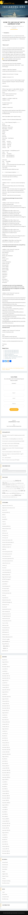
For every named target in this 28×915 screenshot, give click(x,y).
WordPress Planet (5, 883)
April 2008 (4, 814)
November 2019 (5, 666)
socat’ (17, 38)
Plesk (3, 595)
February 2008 (5, 818)
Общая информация (6, 636)
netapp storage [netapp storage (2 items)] (22, 488)
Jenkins (3, 565)
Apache (3, 368)
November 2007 (5, 825)
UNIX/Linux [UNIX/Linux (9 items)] (17, 495)
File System (4, 535)
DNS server (4, 533)
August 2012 (4, 712)
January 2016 (4, 687)
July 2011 (4, 731)
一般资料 (4, 648)
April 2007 (4, 841)
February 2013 (5, 701)
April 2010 (4, 761)
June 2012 (4, 717)
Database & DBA (5, 526)
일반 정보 (4, 650)
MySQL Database (5, 574)
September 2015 (5, 689)
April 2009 (4, 788)
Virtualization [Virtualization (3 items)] (4, 497)
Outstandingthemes (21, 912)
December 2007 (5, 823)
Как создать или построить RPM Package (10, 443)
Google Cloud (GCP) (6, 544)
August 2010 (4, 756)
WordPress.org (5, 899)
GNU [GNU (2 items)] (15, 483)
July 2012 (4, 715)
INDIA (3, 549)
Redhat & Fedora (5, 600)
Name (14, 392)
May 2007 (4, 839)
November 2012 (5, 708)
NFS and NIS (4, 581)
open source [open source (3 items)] (9, 490)
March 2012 (4, 719)
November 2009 (5, 772)
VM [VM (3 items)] (7, 497)
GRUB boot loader (5, 547)
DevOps (3, 530)
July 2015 (4, 694)
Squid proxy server (5, 613)
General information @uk (7, 542)
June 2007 (4, 837)
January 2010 (4, 768)
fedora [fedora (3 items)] (9, 483)
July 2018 (4, 671)
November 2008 (5, 798)
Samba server (5, 604)
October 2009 (5, 775)
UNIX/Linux (8, 369)
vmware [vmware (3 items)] (9, 497)
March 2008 (4, 816)
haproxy (13, 35)
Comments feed (5, 896)
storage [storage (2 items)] (6, 495)
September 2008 (5, 802)
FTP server (4, 537)
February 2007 (5, 846)
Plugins (3, 871)
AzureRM (4, 519)
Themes (4, 878)
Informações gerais (6, 553)
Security (3, 606)
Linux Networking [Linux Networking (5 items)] (14, 487)
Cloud (3, 524)
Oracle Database (5, 586)
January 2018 (4, 673)
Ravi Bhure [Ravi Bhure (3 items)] (7, 493)
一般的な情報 (5, 646)
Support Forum (5, 876)
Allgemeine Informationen (7, 507)
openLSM (4, 583)
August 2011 (4, 728)
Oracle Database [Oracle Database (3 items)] (15, 490)
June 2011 (4, 733)
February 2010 (5, 765)
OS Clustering (5, 588)
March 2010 (4, 763)
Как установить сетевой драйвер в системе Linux (12, 438)
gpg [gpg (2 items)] (16, 483)
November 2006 (5, 853)
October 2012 (5, 710)
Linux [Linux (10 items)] (8, 487)
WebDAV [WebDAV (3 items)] (12, 497)
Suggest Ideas (5, 873)
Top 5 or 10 (4, 623)
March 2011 (4, 740)
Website (14, 403)
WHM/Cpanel (5, 632)
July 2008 (4, 807)
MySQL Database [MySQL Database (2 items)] (12, 488)
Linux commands (9, 368)
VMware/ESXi (4, 630)
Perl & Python (5, 590)
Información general (6, 551)
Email (14, 398)
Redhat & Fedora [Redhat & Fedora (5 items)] (16, 493)
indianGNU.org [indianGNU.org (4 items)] (13, 485)
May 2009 (4, 786)
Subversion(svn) (5, 618)
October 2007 (5, 828)
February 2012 (5, 721)
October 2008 (5, 800)
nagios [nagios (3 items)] (15, 488)
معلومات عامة (7, 639)
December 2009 (5, 770)
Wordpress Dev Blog (6, 880)
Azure (3, 517)
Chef (3, 521)
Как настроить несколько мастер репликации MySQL (13, 441)
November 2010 (5, 749)
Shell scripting (5, 611)
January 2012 (4, 724)
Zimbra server (5, 634)
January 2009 (4, 793)
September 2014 (5, 696)
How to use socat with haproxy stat (12, 350)
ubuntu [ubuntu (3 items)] (13, 495)
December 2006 (5, 851)
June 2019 (4, 668)
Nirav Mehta (4, 869)
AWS (3, 514)
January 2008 (4, 821)
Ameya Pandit (5, 862)
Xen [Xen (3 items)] (14, 497)
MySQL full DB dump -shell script (11, 355)
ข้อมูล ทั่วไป (4, 643)
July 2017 (4, 682)
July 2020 (4, 664)
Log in (3, 892)
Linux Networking (16, 368)
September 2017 (5, 678)
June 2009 (4, 784)
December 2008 (5, 795)
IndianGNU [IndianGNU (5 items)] (7, 485)
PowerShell (4, 597)
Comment (14, 383)
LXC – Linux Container (6, 457)
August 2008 (4, 805)
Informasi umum (5, 556)
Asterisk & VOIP (5, 512)
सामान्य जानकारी (5, 641)
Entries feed (4, 894)
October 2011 (5, 726)
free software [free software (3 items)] (12, 483)
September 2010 (5, 754)
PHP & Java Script (5, 593)
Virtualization (5, 627)
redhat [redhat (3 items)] (10, 493)
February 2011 (5, 742)
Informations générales (7, 558)
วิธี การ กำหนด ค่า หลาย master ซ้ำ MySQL (10, 459)
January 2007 (4, 848)
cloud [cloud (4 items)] (14, 481)
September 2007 (5, 830)
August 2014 (4, 698)
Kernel (3, 567)
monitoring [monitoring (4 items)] (20, 487)
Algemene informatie (6, 505)
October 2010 (5, 751)
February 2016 (5, 685)
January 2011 (4, 745)
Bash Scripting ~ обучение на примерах (10, 445)
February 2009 (5, 791)
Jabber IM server (5, 563)
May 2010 (4, 758)
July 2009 (4, 781)
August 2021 (4, 662)
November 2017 (5, 675)
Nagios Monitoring (6, 577)
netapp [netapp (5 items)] (18, 488)
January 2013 (4, 703)
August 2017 (4, 680)
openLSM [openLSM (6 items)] (4, 491)
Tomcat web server (6, 620)
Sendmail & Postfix (6, 609)
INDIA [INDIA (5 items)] (3, 485)
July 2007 (4, 835)
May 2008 (4, 811)
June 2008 (4, 809)
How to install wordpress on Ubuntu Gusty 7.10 (11, 451)
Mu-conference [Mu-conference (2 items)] (7, 488)
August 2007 (4, 832)
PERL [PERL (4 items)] (19, 490)
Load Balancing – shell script (10, 358)
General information (6, 540)
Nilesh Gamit (5, 867)
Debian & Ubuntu (5, 528)
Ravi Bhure (9, 26)
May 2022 (4, 659)
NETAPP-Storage (5, 579)
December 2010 (5, 747)
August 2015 (4, 692)
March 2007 (4, 844)
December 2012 (5, 705)
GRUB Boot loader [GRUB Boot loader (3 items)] (20, 483)
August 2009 (4, 779)
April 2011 (4, 738)
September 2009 (5, 777)
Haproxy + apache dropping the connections (13, 356)
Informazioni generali (6, 560)
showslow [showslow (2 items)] (21, 493)
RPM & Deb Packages (6, 602)
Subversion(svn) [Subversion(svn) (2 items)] (9, 495)
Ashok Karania (5, 864)
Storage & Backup (5, 616)
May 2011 (4, 735)
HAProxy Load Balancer (9, 354)
